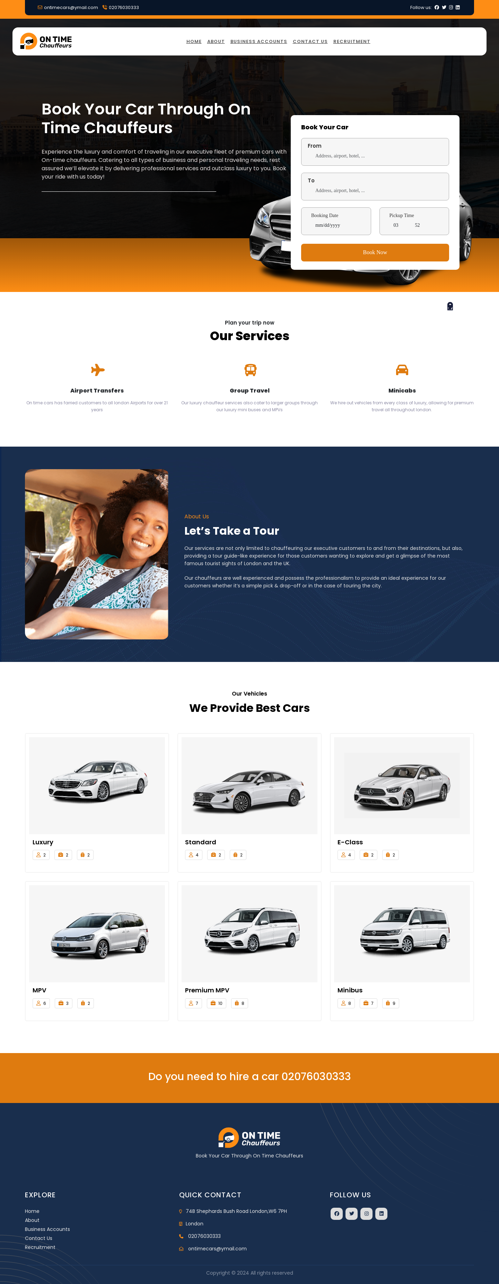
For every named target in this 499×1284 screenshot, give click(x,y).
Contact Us (38, 1238)
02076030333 (121, 7)
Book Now (375, 252)
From (315, 145)
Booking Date (324, 215)
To (311, 180)
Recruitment (40, 1247)
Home (32, 1211)
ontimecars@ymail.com (68, 7)
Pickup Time (401, 215)
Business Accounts (47, 1229)
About (32, 1220)
